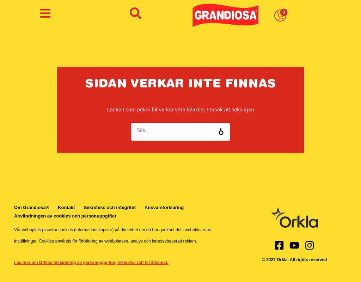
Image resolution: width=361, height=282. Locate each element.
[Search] (221, 132)
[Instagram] (309, 245)
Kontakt (66, 207)
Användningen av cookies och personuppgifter (65, 216)
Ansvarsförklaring (164, 207)
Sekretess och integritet (110, 207)
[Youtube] (294, 245)
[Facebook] (279, 245)
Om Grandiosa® (31, 207)
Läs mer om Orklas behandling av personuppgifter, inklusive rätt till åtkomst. (91, 262)
